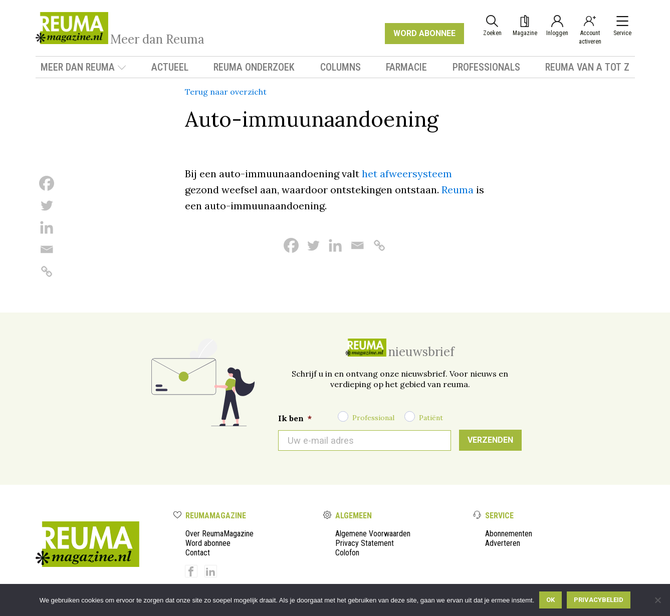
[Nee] (657, 600)
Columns (340, 67)
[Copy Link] (47, 271)
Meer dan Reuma (83, 67)
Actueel (169, 67)
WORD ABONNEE (424, 33)
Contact (197, 552)
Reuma (457, 189)
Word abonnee (208, 543)
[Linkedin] (47, 227)
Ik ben (295, 418)
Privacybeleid (598, 599)
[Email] (47, 249)
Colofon (347, 552)
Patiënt (431, 417)
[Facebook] (47, 183)
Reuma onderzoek (254, 67)
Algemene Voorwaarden (372, 533)
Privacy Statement (364, 543)
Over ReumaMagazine (219, 533)
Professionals (486, 67)
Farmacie (406, 67)
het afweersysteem (407, 173)
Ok (550, 599)
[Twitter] (47, 205)
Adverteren (502, 543)
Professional (373, 417)
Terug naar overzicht (226, 92)
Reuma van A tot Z (587, 67)
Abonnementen (508, 533)
